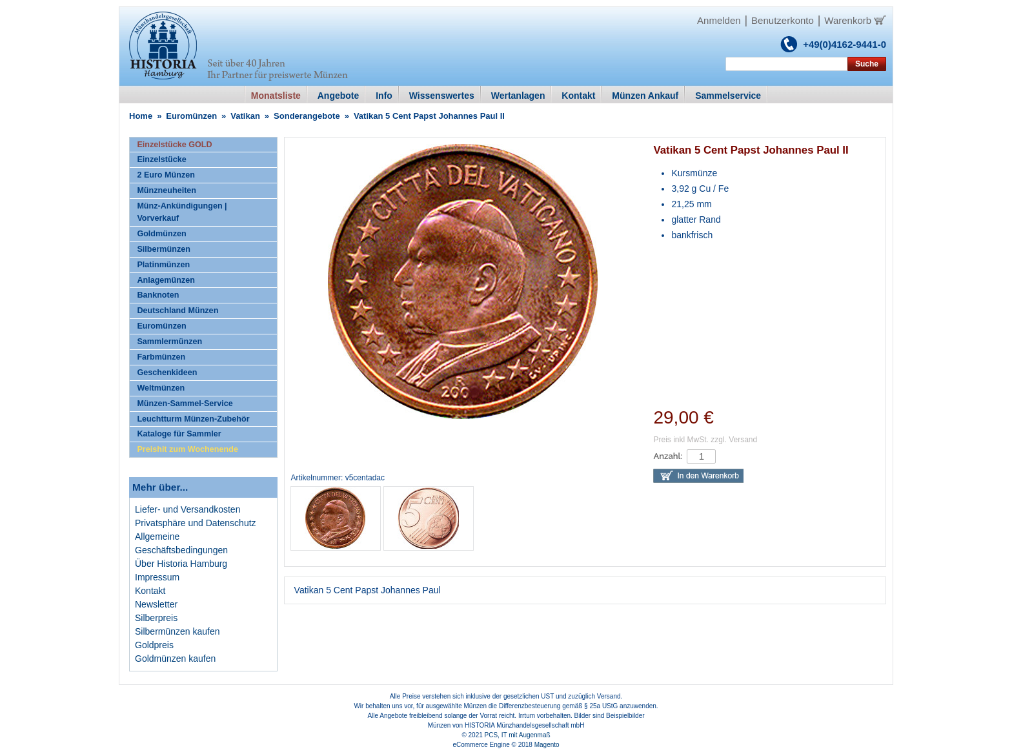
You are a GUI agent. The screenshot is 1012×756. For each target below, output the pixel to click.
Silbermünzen (163, 249)
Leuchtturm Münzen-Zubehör (193, 419)
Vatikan (245, 116)
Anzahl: (667, 456)
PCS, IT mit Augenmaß (518, 735)
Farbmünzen (161, 357)
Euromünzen (191, 116)
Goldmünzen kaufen (175, 658)
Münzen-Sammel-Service (184, 403)
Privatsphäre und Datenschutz (195, 523)
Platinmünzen (163, 264)
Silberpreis (156, 618)
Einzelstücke (161, 159)
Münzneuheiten (166, 190)
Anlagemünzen (166, 280)
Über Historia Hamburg (181, 563)
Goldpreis (154, 645)
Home (140, 116)
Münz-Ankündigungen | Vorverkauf (182, 212)
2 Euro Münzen (166, 174)
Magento (547, 744)
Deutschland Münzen (177, 310)
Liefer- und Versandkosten (187, 509)
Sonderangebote (307, 116)
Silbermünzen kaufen (177, 631)
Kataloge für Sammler (179, 433)
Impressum (157, 577)
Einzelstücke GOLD (174, 144)
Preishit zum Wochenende (187, 449)
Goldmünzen (161, 233)
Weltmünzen (161, 388)
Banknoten (158, 295)
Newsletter (156, 604)
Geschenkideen (167, 372)
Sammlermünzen (169, 341)
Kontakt (150, 591)
